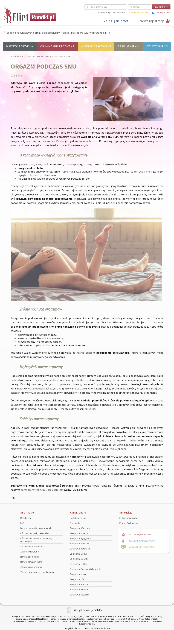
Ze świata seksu (129, 46)
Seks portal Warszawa (80, 528)
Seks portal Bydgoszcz (80, 538)
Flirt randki (17, 56)
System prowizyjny (128, 518)
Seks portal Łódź (78, 579)
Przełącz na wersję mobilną (88, 610)
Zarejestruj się (55, 489)
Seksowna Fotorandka (31, 546)
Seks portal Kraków (79, 533)
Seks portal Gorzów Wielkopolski (85, 569)
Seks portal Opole (78, 553)
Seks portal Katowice (80, 548)
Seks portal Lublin (78, 564)
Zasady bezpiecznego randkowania (37, 572)
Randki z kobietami (29, 556)
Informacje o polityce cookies (34, 533)
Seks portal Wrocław (79, 543)
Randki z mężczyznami (31, 561)
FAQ (22, 523)
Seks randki (75, 523)
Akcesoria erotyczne (96, 46)
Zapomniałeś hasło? (138, 12)
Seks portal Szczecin (79, 594)
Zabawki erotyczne (29, 551)
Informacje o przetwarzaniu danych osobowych (37, 540)
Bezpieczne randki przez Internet (35, 528)
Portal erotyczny (78, 518)
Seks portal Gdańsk (79, 558)
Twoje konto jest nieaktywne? (111, 12)
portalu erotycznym (32, 489)
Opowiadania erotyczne (57, 46)
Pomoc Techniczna (128, 523)
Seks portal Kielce (78, 574)
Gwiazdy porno (157, 46)
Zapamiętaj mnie (162, 12)
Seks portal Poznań (79, 589)
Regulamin (25, 518)
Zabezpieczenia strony (31, 567)
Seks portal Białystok (80, 584)
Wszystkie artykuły (19, 46)
